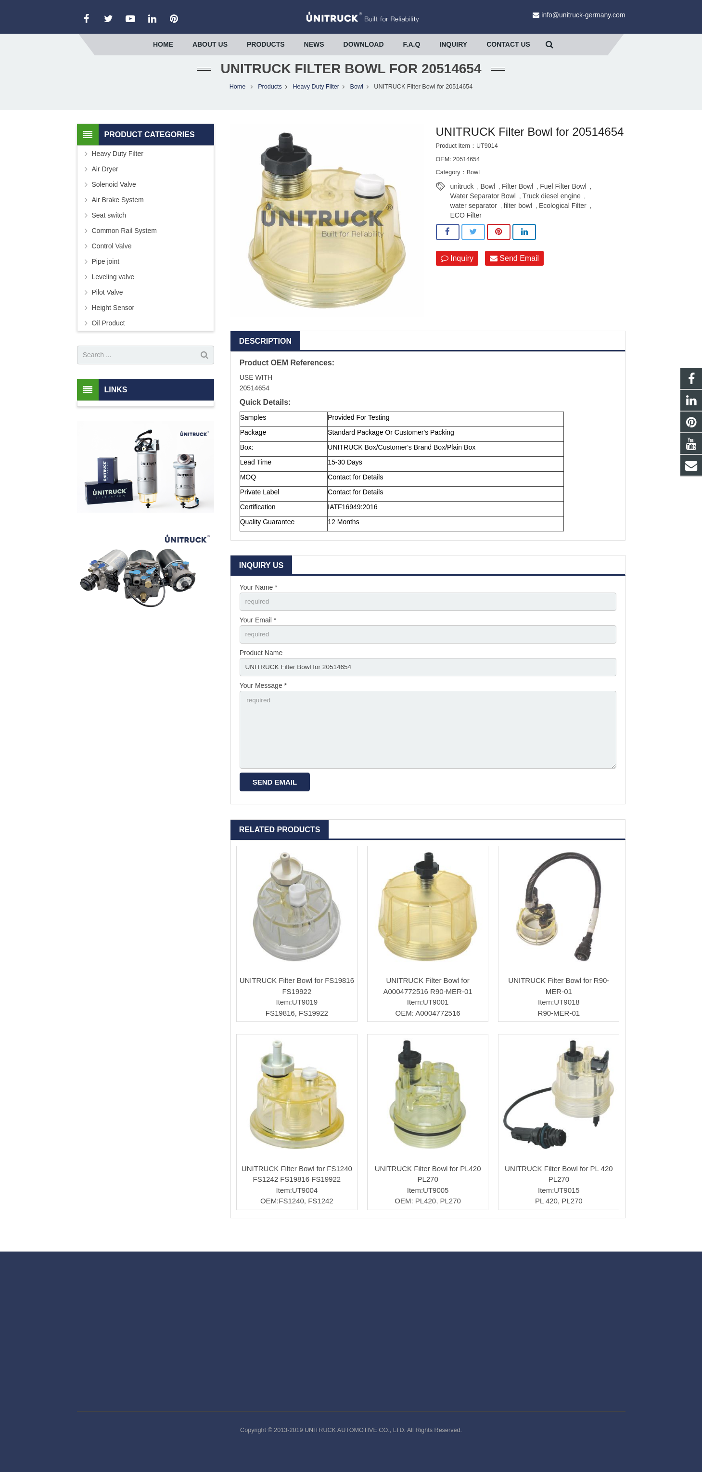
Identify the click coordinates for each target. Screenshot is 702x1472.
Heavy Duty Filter (316, 98)
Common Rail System (124, 242)
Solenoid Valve (114, 196)
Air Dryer (105, 181)
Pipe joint (106, 273)
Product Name (261, 666)
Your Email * (258, 632)
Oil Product (108, 335)
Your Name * (259, 599)
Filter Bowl (517, 199)
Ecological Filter (563, 218)
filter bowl (518, 218)
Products (270, 98)
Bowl (356, 98)
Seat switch (109, 227)
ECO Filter (466, 228)
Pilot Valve (107, 304)
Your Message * (263, 699)
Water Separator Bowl (483, 208)
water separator (473, 218)
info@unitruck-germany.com (583, 15)
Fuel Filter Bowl (563, 199)
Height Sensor (113, 319)
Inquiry (457, 270)
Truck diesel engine (552, 208)
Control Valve (112, 258)
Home (238, 98)
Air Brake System (118, 212)
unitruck (462, 199)
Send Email (514, 270)
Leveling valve (113, 289)
